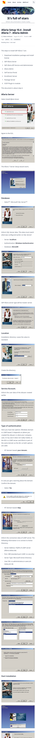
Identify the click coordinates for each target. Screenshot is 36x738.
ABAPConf (25, 2)
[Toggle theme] (33, 2)
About (14, 2)
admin (7, 39)
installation (17, 39)
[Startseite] (4, 2)
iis (11, 39)
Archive (19, 2)
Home (9, 2)
